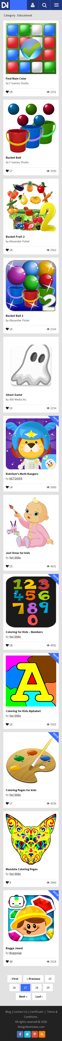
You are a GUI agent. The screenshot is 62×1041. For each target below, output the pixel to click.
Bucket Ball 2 (14, 316)
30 (9, 961)
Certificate (36, 1012)
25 (49, 979)
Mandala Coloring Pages (22, 869)
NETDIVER (15, 478)
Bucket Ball (13, 157)
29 (47, 988)
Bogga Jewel (14, 948)
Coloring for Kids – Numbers (24, 632)
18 (9, 645)
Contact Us (20, 1012)
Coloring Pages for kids (21, 790)
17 (9, 170)
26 (14, 988)
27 (25, 988)
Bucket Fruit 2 (15, 237)
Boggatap (15, 953)
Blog (8, 1012)
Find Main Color (16, 78)
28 (36, 988)
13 (9, 328)
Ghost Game (14, 395)
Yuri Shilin (15, 557)
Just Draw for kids (18, 553)
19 (9, 91)
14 (9, 487)
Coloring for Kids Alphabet (23, 711)
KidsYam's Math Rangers (22, 474)
